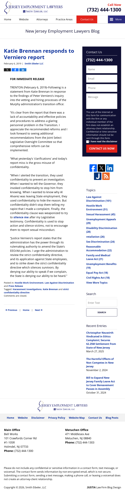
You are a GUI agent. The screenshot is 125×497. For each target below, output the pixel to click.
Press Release (16, 285)
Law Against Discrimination (59, 282)
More (118, 19)
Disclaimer (38, 417)
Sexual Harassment (100, 214)
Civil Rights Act (98, 277)
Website (24, 19)
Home (7, 19)
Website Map (77, 417)
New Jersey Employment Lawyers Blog (33, 7)
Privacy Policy (56, 417)
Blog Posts (112, 417)
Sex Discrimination (100, 241)
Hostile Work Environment (29, 282)
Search (102, 312)
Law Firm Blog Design (104, 487)
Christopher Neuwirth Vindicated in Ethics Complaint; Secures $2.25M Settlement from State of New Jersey (101, 340)
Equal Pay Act (97, 272)
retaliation (95, 236)
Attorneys (42, 19)
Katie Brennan (50, 289)
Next (38, 310)
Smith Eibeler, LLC (35, 487)
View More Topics (96, 282)
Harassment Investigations (27, 289)
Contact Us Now (101, 148)
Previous (11, 310)
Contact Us (86, 19)
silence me (21, 217)
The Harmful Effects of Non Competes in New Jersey (100, 362)
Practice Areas (64, 19)
